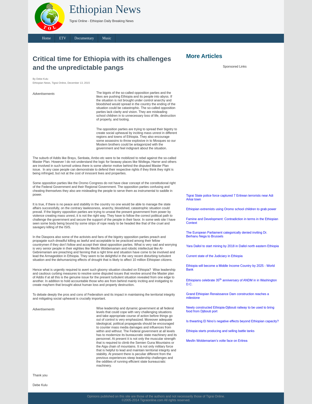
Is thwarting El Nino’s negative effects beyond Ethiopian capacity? (232, 321)
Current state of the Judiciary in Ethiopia (214, 256)
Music (106, 38)
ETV (62, 38)
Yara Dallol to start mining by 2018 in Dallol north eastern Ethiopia (232, 246)
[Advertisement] (62, 120)
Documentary (84, 38)
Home (46, 38)
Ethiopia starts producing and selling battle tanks (220, 331)
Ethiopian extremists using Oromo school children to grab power (231, 209)
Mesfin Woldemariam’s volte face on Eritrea (216, 340)
